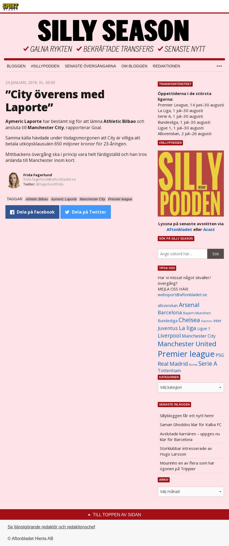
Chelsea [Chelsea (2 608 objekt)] (189, 320)
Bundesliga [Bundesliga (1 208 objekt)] (168, 320)
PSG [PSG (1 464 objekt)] (220, 355)
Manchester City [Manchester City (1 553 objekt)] (198, 336)
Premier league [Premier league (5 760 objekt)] (186, 353)
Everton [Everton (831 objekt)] (206, 321)
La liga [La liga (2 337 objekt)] (187, 328)
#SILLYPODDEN (45, 66)
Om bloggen (134, 66)
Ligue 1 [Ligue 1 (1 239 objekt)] (203, 328)
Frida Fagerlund (37, 174)
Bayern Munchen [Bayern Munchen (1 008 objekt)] (197, 313)
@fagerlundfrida (49, 184)
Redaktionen (166, 66)
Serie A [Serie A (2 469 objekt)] (207, 363)
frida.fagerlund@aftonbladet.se (49, 179)
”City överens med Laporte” (54, 101)
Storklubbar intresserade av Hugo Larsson (186, 451)
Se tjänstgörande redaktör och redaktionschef (51, 527)
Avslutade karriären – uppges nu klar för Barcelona (190, 436)
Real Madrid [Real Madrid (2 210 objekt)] (173, 363)
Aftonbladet (179, 229)
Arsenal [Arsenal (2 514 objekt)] (189, 305)
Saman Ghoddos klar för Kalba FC (190, 424)
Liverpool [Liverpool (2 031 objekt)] (169, 335)
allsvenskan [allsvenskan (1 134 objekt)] (168, 305)
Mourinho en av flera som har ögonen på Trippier (187, 465)
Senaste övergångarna (90, 66)
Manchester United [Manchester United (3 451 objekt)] (187, 343)
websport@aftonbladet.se (182, 294)
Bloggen (16, 66)
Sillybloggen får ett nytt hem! (187, 415)
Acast (209, 229)
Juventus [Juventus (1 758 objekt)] (168, 328)
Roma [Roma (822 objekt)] (193, 365)
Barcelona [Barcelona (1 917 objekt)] (170, 312)
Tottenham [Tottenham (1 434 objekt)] (169, 371)
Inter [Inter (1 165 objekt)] (217, 320)
